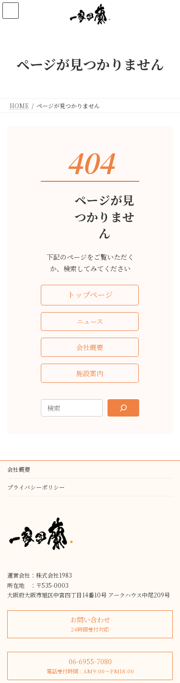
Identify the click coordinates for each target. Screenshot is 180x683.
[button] (90, 295)
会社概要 (18, 469)
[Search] (123, 408)
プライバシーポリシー (36, 487)
